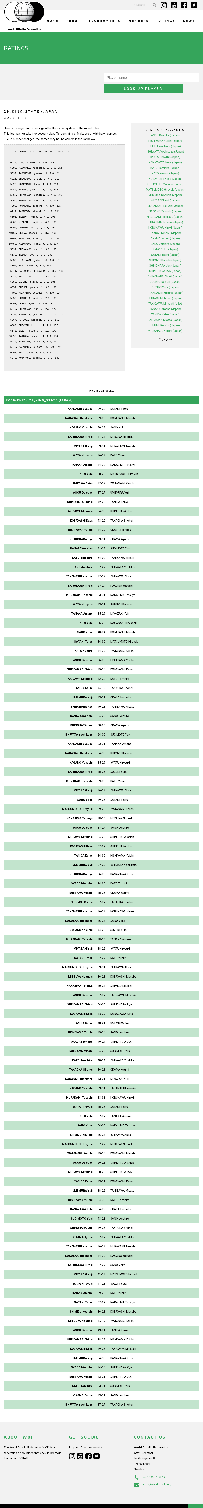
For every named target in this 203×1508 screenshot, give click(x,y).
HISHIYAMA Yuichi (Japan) (165, 130)
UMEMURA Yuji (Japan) (165, 314)
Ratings (166, 20)
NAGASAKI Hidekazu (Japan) (165, 206)
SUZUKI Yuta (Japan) (165, 276)
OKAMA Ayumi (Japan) (165, 228)
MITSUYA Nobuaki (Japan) (165, 184)
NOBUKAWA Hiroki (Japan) (165, 217)
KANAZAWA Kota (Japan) (165, 152)
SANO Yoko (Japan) (165, 238)
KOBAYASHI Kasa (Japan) (165, 168)
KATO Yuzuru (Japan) (165, 162)
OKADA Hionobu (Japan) (165, 222)
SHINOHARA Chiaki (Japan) (165, 266)
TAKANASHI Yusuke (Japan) (165, 282)
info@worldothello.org (152, 1473)
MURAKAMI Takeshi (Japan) (165, 195)
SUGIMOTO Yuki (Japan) (165, 271)
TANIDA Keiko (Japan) (165, 304)
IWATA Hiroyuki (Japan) (165, 146)
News (189, 20)
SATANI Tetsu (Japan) (165, 244)
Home (53, 20)
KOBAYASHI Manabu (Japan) (165, 173)
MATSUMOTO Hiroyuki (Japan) (165, 179)
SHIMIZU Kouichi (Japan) (165, 249)
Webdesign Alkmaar (27, 1501)
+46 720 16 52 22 (149, 1466)
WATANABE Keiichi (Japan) (165, 320)
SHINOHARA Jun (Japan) (165, 255)
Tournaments (104, 20)
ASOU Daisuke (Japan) (165, 124)
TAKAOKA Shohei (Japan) (165, 287)
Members (138, 20)
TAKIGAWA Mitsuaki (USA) (165, 293)
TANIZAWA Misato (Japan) (165, 309)
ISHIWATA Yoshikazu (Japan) (165, 141)
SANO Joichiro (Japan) (165, 233)
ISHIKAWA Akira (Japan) (165, 135)
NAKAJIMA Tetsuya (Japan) (165, 211)
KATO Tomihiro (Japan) (165, 157)
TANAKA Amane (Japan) (165, 298)
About (74, 20)
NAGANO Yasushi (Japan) (165, 200)
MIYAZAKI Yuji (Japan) (165, 190)
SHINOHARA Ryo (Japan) (165, 260)
